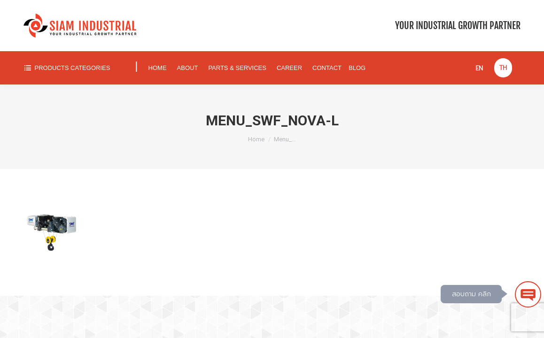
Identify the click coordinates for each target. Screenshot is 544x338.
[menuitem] (74, 68)
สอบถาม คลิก (471, 294)
